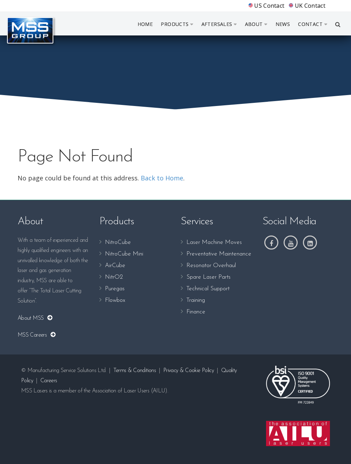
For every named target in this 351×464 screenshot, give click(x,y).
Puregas (115, 289)
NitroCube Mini (124, 254)
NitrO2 (114, 277)
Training (195, 300)
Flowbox (115, 300)
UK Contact (307, 5)
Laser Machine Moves (214, 242)
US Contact (267, 5)
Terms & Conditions (134, 370)
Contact (312, 24)
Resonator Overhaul (211, 266)
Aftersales (219, 24)
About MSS (32, 318)
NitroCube (118, 242)
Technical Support (208, 289)
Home (145, 24)
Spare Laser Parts (208, 277)
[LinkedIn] (310, 243)
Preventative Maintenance (218, 254)
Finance (195, 312)
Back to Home (162, 178)
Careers (48, 381)
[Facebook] (271, 243)
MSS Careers (34, 335)
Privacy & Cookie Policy (188, 370)
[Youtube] (291, 243)
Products (177, 24)
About (256, 24)
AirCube (115, 266)
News (283, 24)
